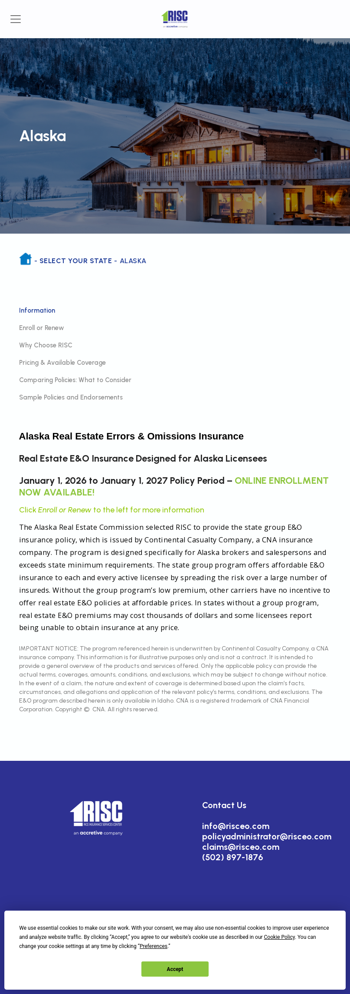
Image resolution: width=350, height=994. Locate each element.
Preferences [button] (153, 946)
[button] (97, 817)
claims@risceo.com (240, 847)
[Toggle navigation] (16, 19)
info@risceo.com (235, 826)
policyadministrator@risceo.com (266, 836)
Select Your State (75, 261)
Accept (175, 969)
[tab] (175, 310)
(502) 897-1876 (232, 857)
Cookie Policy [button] (279, 937)
